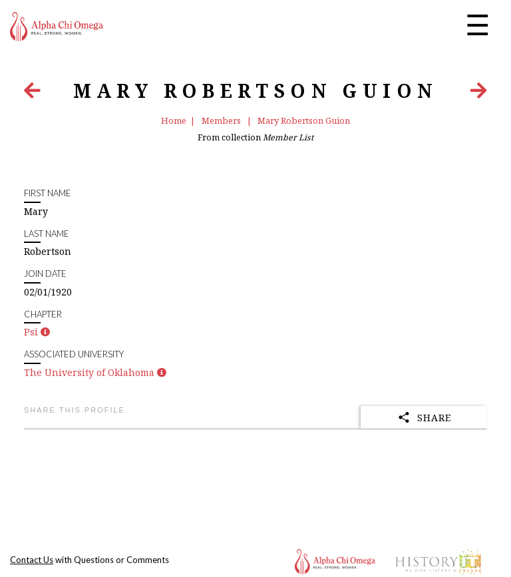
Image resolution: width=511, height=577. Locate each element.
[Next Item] (478, 93)
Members (222, 120)
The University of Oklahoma (89, 372)
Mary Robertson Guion (303, 120)
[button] (45, 331)
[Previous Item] (32, 93)
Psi (31, 331)
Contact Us (31, 559)
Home (173, 120)
